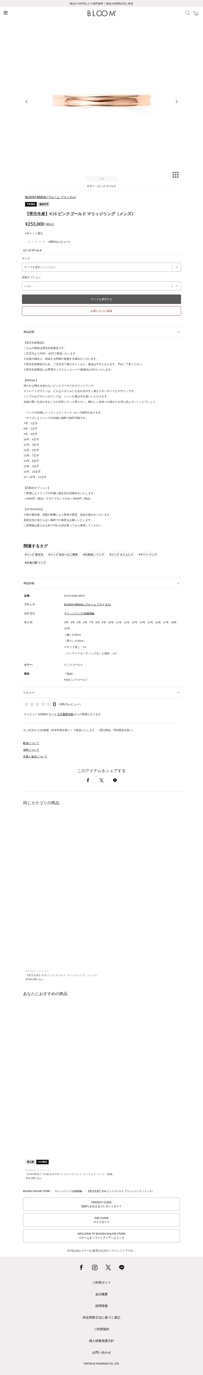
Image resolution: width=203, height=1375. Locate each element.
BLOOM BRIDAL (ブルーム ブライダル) (50, 197)
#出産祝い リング (93, 554)
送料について (31, 749)
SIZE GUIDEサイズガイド (101, 1220)
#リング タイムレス (121, 554)
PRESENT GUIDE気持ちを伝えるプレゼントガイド (101, 1204)
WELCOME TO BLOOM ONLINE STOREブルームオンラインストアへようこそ (101, 1235)
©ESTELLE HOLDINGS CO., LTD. (101, 1363)
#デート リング (148, 554)
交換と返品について (35, 756)
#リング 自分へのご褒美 (63, 554)
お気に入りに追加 (101, 310)
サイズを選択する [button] (101, 299)
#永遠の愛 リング (35, 562)
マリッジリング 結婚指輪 (79, 613)
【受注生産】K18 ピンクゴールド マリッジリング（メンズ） (120, 1191)
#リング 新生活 (34, 554)
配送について (31, 743)
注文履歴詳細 (65, 714)
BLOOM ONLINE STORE (36, 1191)
